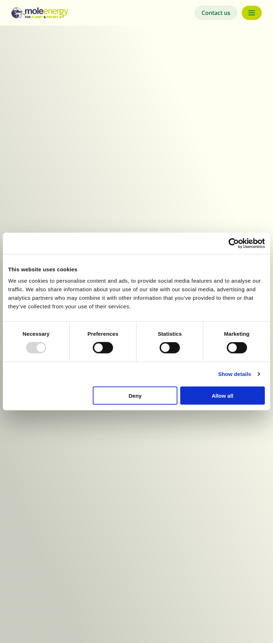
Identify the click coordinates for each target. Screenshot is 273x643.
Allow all (222, 395)
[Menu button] (252, 13)
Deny (135, 395)
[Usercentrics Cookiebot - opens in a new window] (234, 243)
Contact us (216, 13)
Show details (234, 374)
